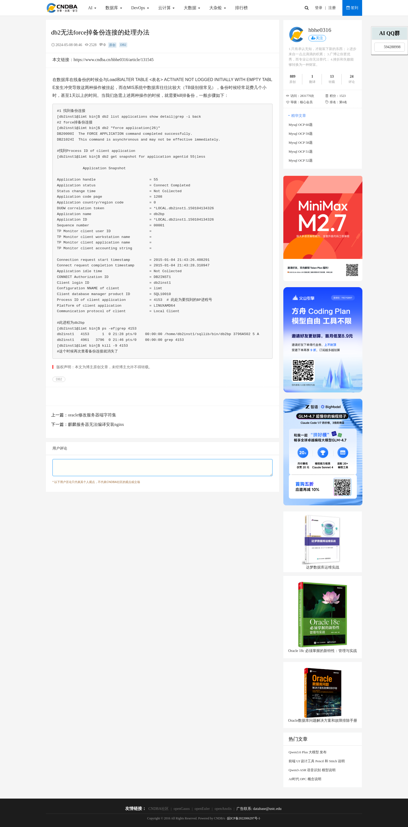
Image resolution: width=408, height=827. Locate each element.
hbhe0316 (319, 30)
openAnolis (223, 809)
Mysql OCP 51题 (301, 151)
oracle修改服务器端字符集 (92, 415)
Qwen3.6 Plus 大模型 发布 (308, 752)
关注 (317, 38)
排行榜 (241, 8)
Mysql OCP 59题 (301, 134)
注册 (332, 8)
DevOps (140, 8)
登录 (318, 8)
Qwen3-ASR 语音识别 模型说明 (312, 770)
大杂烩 (218, 8)
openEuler (202, 809)
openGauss (181, 809)
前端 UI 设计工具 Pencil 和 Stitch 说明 (317, 761)
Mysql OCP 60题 (301, 125)
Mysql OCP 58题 (301, 143)
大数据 (192, 8)
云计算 (167, 8)
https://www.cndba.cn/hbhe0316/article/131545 (114, 59)
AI (93, 8)
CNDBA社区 (158, 809)
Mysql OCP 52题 (301, 160)
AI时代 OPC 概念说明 (305, 779)
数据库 (114, 8)
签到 (352, 8)
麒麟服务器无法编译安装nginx (96, 424)
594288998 (392, 47)
